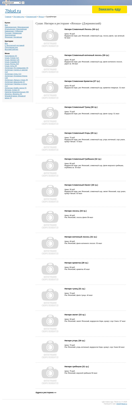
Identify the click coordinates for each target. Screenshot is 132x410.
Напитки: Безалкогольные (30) (17, 92)
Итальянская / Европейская (16, 29)
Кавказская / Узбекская (14, 31)
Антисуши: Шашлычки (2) (15, 82)
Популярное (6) (11, 56)
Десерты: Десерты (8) (13, 94)
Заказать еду (109, 9)
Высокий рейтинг (11, 49)
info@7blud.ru (121, 404)
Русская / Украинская (13, 33)
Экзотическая (10, 35)
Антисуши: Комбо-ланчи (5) (16, 88)
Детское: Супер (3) (12, 90)
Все (6, 25)
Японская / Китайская (13, 37)
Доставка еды (18, 17)
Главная (8, 17)
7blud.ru (13, 10)
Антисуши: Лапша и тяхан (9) (16, 80)
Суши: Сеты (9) (11, 66)
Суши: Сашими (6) (12, 62)
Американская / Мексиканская (17, 27)
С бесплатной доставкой (14, 45)
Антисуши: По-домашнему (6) (16, 68)
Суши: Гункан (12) (12, 58)
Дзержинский (31, 17)
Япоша (41, 17)
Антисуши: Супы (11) (13, 74)
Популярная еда (11, 47)
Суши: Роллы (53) (12, 64)
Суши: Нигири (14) (12, 60)
